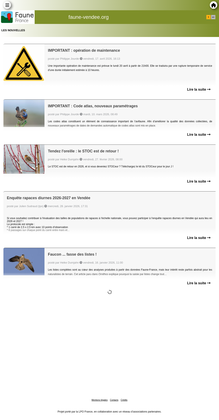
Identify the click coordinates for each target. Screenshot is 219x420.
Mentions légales (100, 400)
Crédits (124, 400)
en (213, 17)
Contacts (114, 400)
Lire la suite (198, 89)
